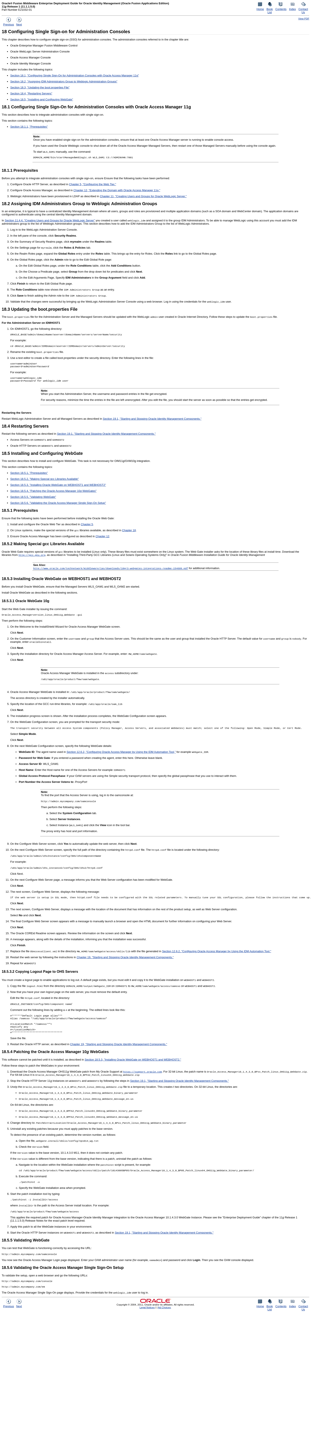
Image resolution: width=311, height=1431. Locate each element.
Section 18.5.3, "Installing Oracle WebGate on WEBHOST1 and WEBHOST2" (58, 487)
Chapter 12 (102, 539)
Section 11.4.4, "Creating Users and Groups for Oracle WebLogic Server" (50, 220)
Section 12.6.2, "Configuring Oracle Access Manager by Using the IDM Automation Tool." (216, 955)
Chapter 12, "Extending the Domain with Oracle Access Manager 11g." (117, 190)
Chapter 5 (87, 527)
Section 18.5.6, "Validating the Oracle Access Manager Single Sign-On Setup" (58, 505)
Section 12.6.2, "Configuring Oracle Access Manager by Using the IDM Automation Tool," (121, 755)
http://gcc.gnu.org (32, 558)
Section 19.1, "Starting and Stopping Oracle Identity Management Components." (152, 421)
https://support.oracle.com (142, 1078)
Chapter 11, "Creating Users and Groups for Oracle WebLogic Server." (143, 196)
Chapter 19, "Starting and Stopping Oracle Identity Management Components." (125, 961)
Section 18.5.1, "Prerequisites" (29, 475)
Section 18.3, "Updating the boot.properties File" (39, 87)
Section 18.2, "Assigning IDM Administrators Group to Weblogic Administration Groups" (63, 81)
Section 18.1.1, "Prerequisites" (29, 126)
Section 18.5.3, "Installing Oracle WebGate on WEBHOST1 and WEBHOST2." (133, 1066)
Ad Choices (164, 1316)
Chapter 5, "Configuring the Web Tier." (92, 184)
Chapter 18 (129, 533)
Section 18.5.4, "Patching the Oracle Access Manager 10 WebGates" (53, 493)
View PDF (303, 18)
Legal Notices (147, 1316)
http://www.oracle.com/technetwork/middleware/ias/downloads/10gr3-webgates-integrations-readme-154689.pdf (110, 571)
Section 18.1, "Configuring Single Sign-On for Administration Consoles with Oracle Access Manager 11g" (74, 75)
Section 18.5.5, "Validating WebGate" (33, 499)
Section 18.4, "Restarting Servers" (31, 93)
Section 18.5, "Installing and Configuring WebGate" (41, 99)
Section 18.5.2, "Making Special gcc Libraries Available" (44, 481)
